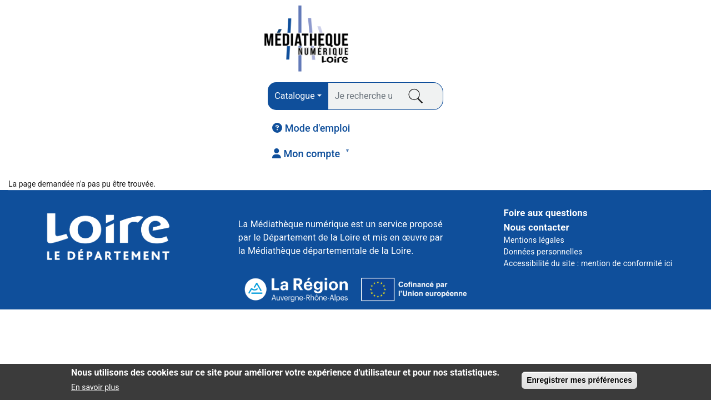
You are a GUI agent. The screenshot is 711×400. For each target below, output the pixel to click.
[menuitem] (536, 39)
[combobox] (215, 40)
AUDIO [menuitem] (275, 104)
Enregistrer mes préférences (579, 381)
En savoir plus (95, 389)
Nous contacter (536, 162)
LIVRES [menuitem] (43, 104)
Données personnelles (543, 187)
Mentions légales (534, 175)
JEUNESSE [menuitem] (642, 100)
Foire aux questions (546, 148)
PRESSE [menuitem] (163, 100)
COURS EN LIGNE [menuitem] (518, 100)
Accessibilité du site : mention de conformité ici (588, 198)
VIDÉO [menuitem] (396, 100)
